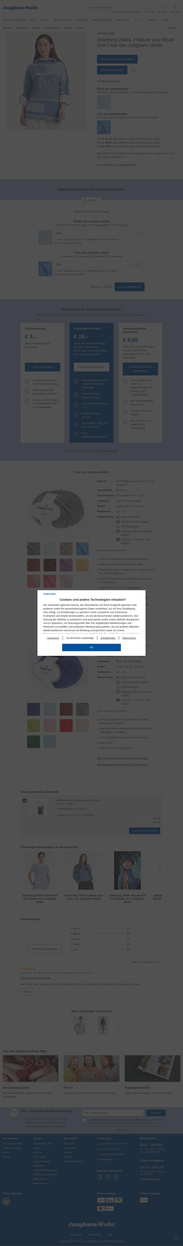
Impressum (53, 638)
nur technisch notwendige (80, 638)
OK (91, 647)
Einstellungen (108, 638)
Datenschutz (129, 638)
